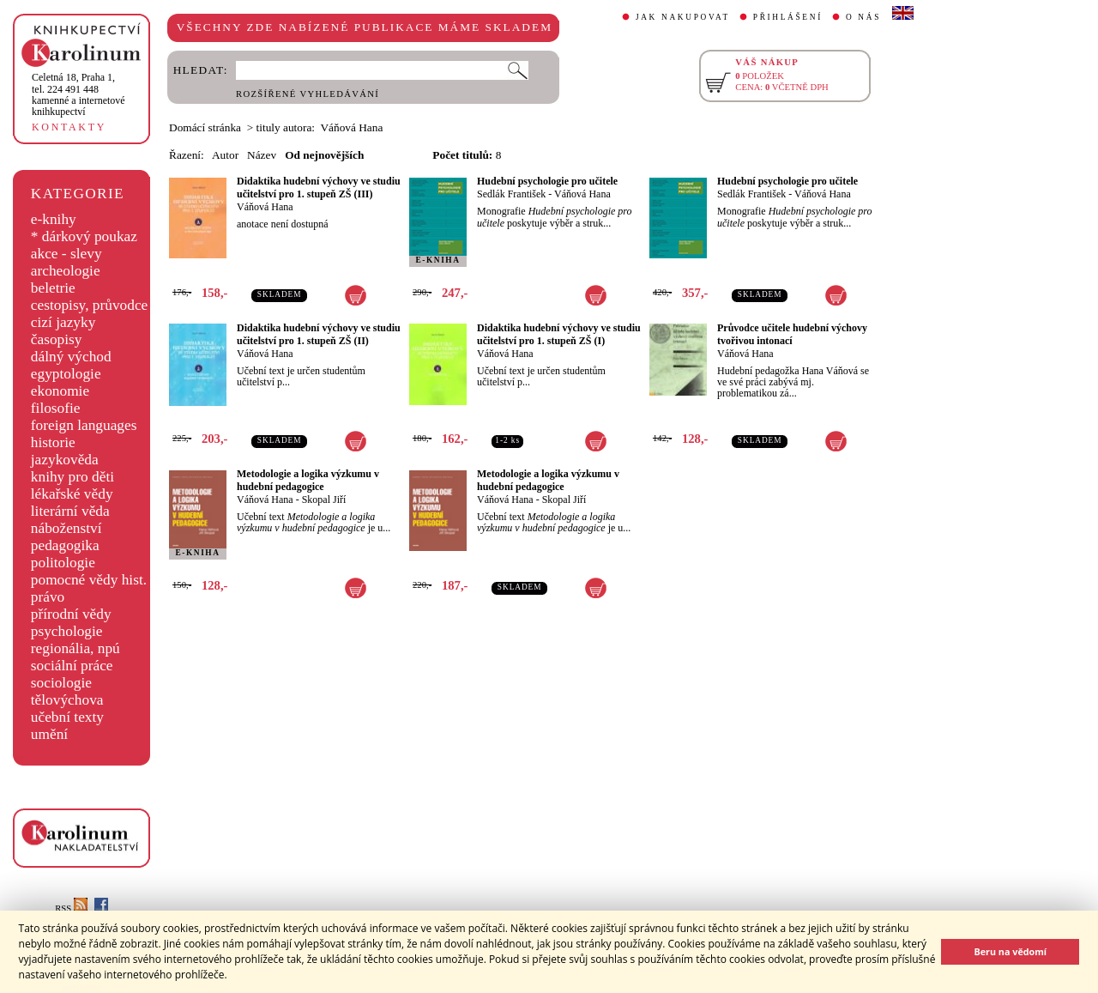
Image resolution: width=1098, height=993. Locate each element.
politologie (63, 562)
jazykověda (65, 459)
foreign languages (84, 425)
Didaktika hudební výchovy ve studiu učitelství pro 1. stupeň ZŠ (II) (319, 334)
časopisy (56, 339)
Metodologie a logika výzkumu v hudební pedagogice (308, 480)
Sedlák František (511, 194)
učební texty (67, 717)
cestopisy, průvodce (89, 305)
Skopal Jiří (324, 499)
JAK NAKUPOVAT (683, 17)
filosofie (56, 408)
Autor (225, 154)
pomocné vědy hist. (89, 580)
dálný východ (71, 356)
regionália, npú (75, 648)
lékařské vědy (72, 494)
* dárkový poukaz (84, 236)
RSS (71, 908)
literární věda (70, 511)
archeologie (65, 271)
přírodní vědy (71, 614)
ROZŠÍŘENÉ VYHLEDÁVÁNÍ (307, 94)
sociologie (61, 683)
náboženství (66, 528)
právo (47, 597)
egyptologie (66, 374)
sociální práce (72, 665)
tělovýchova (67, 700)
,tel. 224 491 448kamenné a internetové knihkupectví (78, 94)
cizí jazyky (63, 322)
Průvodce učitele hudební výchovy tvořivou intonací (792, 334)
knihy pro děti (72, 477)
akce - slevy (66, 253)
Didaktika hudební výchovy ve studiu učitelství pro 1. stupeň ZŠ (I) (559, 334)
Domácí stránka (205, 127)
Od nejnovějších (324, 154)
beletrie (53, 288)
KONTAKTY (69, 127)
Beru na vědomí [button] (1010, 951)
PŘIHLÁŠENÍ (788, 17)
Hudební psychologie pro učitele (547, 181)
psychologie (67, 631)
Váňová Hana (265, 207)
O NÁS (863, 17)
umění (49, 734)
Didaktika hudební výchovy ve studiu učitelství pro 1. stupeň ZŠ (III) (319, 187)
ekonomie (60, 391)
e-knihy (53, 219)
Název (261, 154)
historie (53, 442)
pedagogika (65, 545)
